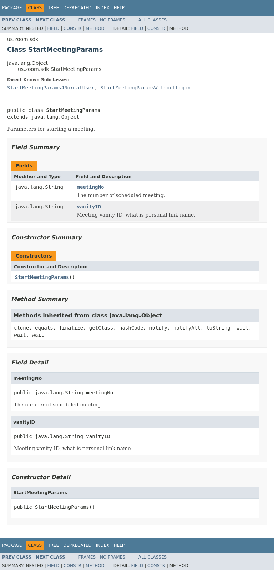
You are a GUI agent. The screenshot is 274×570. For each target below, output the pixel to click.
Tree (53, 7)
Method (95, 28)
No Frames (112, 19)
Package (12, 7)
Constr (72, 28)
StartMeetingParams (42, 277)
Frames (87, 19)
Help (119, 7)
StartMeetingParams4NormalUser (50, 87)
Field (53, 28)
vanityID (89, 206)
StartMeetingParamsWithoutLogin (145, 87)
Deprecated (77, 7)
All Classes (152, 19)
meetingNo (90, 187)
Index (103, 7)
